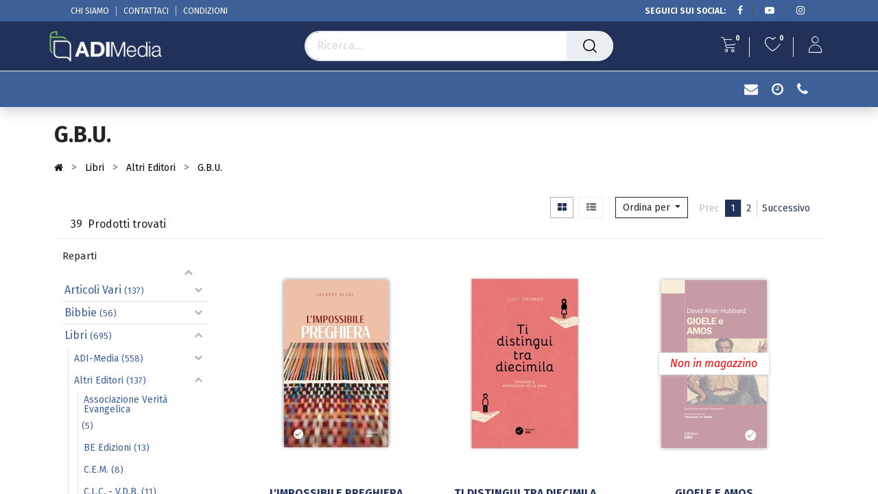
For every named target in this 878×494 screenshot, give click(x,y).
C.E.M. (96, 469)
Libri (75, 335)
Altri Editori (98, 380)
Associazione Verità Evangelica (125, 404)
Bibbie (80, 312)
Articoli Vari (92, 289)
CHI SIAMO (90, 11)
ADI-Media (96, 358)
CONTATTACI (146, 11)
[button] (651, 207)
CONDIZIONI (205, 11)
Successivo (786, 208)
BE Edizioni (107, 448)
